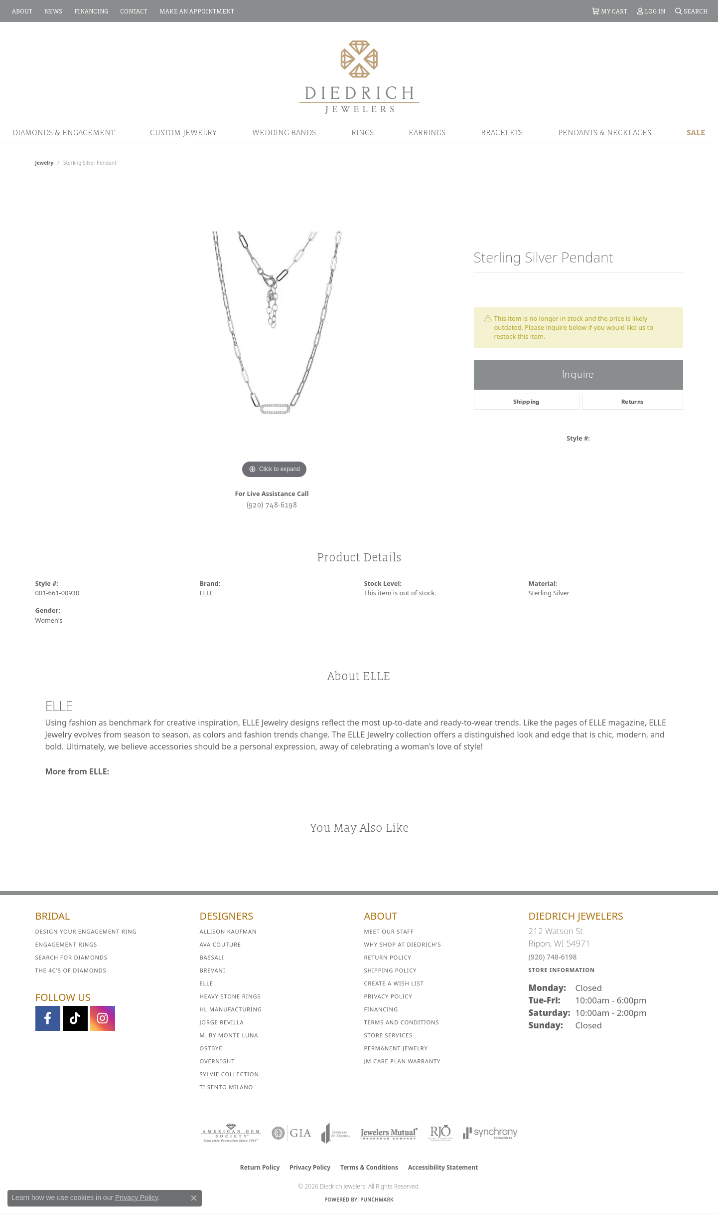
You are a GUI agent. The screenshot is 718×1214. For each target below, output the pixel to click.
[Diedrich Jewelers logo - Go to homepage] (359, 76)
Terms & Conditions (369, 1167)
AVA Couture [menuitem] (220, 944)
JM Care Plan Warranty (402, 1061)
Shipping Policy (390, 970)
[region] (274, 331)
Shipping (526, 401)
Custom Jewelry (183, 132)
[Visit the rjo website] (440, 1133)
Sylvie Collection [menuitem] (229, 1074)
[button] (609, 10)
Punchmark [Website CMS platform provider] (377, 1199)
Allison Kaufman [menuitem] (228, 931)
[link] (21, 10)
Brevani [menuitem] (213, 970)
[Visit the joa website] (335, 1133)
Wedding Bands (284, 132)
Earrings (427, 132)
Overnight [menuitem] (217, 1061)
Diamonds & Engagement (63, 132)
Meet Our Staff (389, 931)
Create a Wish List (394, 983)
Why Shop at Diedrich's (402, 944)
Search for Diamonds (71, 957)
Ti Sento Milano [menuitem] (227, 1087)
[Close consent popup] (194, 1198)
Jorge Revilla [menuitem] (222, 1022)
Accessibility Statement (443, 1167)
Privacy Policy (388, 996)
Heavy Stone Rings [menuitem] (230, 996)
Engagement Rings (66, 944)
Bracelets (502, 132)
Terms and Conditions (401, 1022)
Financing (381, 1009)
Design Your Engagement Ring (86, 931)
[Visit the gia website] (291, 1133)
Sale (696, 132)
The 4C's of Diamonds (71, 970)
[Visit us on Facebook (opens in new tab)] (47, 1018)
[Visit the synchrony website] (490, 1133)
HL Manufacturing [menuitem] (231, 1009)
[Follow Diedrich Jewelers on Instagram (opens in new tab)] (102, 1018)
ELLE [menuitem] (206, 983)
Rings (362, 132)
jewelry (44, 162)
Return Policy (388, 957)
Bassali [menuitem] (212, 957)
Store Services (388, 1035)
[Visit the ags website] (231, 1133)
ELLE (207, 592)
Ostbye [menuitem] (211, 1048)
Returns (632, 401)
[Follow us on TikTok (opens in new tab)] (75, 1018)
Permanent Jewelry (396, 1048)
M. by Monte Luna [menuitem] (229, 1035)
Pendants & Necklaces (604, 132)
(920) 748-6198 (272, 504)
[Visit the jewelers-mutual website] (389, 1133)
